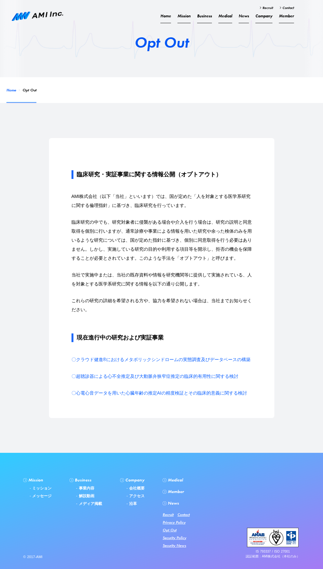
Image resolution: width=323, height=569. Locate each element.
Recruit (267, 7)
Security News (174, 545)
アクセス (136, 496)
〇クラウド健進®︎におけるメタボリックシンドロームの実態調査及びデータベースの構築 (161, 359)
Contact (287, 7)
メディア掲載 (89, 503)
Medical (225, 16)
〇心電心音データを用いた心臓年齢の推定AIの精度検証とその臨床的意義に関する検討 (159, 393)
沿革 (132, 503)
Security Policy (174, 537)
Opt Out (169, 530)
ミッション (41, 488)
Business (204, 16)
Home (11, 90)
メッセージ (41, 496)
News (244, 16)
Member (286, 16)
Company (263, 16)
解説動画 (85, 496)
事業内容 (85, 488)
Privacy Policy (174, 522)
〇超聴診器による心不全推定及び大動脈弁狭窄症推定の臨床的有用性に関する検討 (154, 376)
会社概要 (136, 488)
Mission (184, 16)
